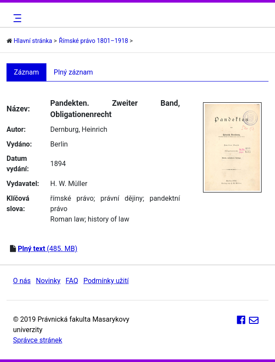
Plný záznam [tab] (73, 72)
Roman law (67, 219)
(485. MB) (47, 249)
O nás (22, 281)
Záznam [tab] (26, 72)
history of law (108, 219)
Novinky (48, 281)
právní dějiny (122, 198)
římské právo (72, 198)
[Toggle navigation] (16, 18)
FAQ (71, 281)
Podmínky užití (105, 281)
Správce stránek (37, 340)
